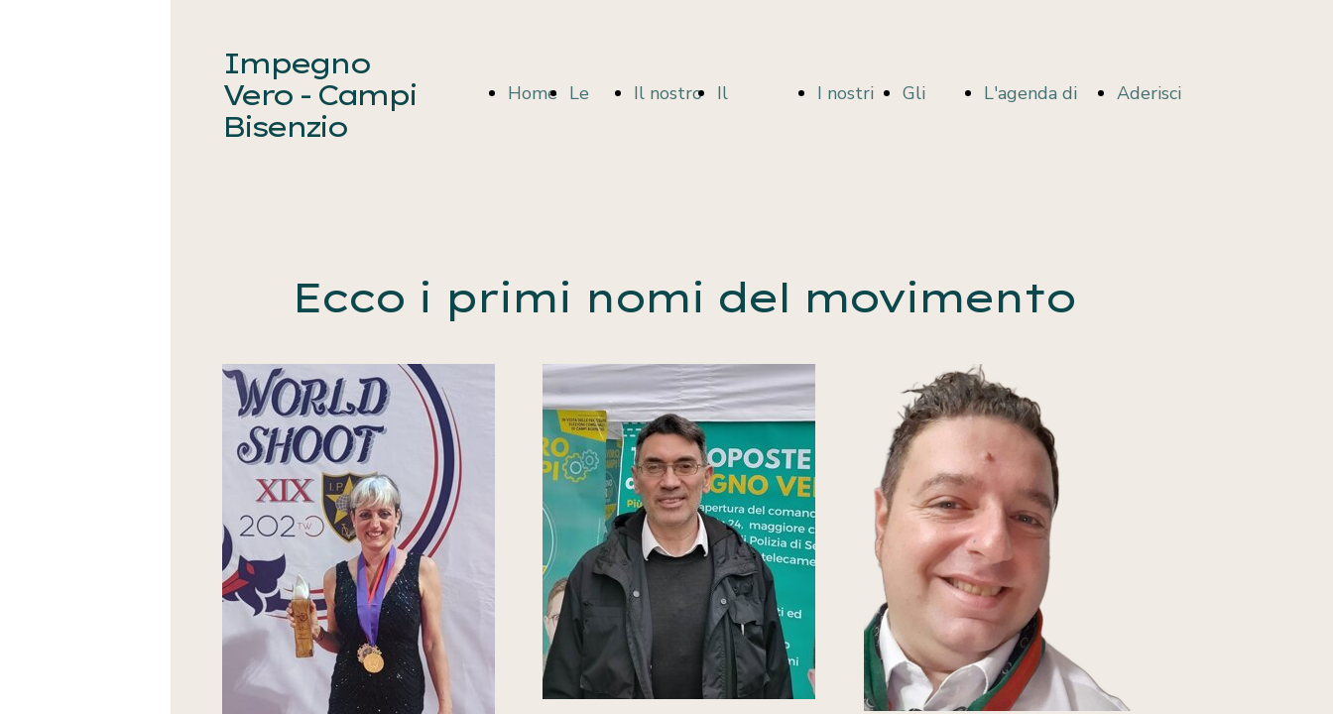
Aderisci (1149, 93)
